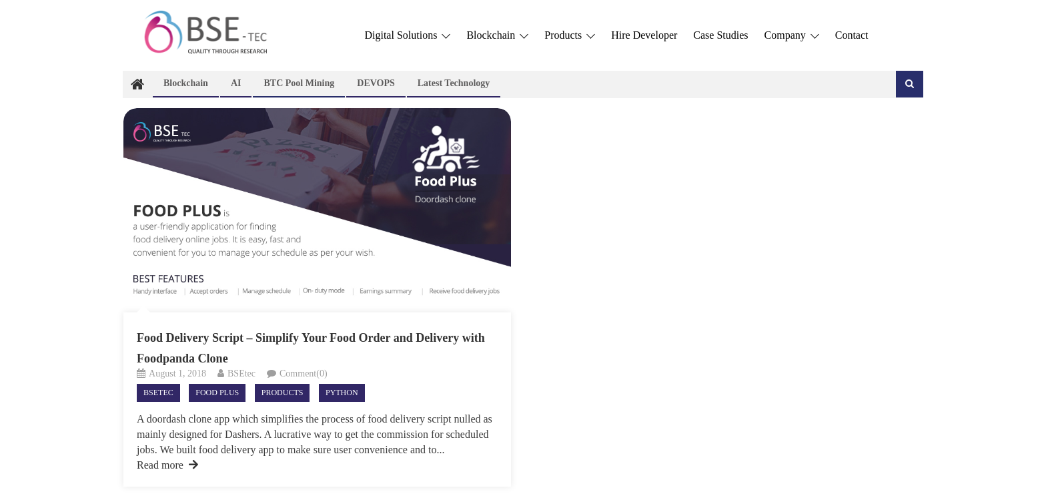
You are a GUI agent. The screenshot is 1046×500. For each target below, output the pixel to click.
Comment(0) (304, 373)
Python (342, 392)
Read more (167, 465)
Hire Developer (644, 35)
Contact (852, 35)
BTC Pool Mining (299, 83)
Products (569, 35)
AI (236, 83)
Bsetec (158, 392)
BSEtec (241, 373)
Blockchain (497, 35)
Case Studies (720, 35)
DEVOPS (376, 83)
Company (791, 35)
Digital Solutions (407, 35)
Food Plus (217, 392)
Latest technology (454, 83)
